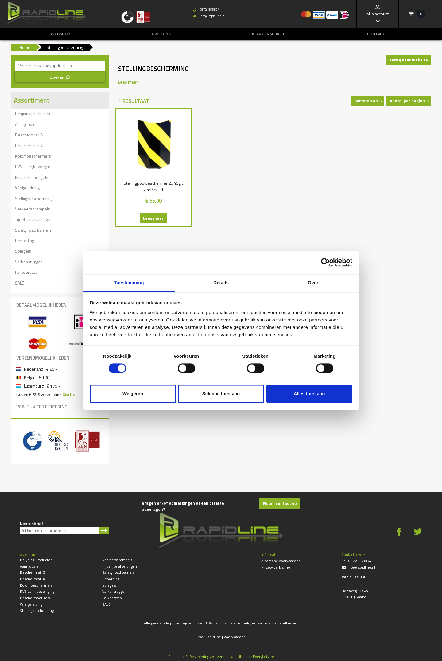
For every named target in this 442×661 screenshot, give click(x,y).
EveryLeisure (263, 656)
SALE (19, 283)
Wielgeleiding (27, 187)
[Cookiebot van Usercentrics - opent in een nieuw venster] (325, 262)
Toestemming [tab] (129, 282)
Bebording (24, 240)
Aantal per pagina (407, 100)
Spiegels (23, 251)
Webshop (60, 34)
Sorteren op (366, 100)
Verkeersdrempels (32, 209)
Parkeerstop (26, 272)
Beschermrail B (29, 135)
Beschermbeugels (31, 177)
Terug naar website (408, 60)
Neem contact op (280, 503)
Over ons (161, 34)
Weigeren (132, 393)
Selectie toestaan (221, 393)
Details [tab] (221, 282)
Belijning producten (32, 113)
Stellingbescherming (33, 198)
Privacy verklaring (275, 567)
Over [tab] (313, 282)
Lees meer (153, 218)
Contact (376, 34)
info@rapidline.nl (209, 16)
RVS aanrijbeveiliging (33, 166)
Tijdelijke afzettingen (33, 219)
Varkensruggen (29, 261)
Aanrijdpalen (26, 124)
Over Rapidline (208, 637)
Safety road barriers (33, 230)
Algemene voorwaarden (280, 561)
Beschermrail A (29, 145)
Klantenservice (268, 34)
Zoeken (60, 77)
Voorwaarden (235, 637)
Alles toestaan (309, 393)
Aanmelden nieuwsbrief (104, 530)
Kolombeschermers (33, 156)
